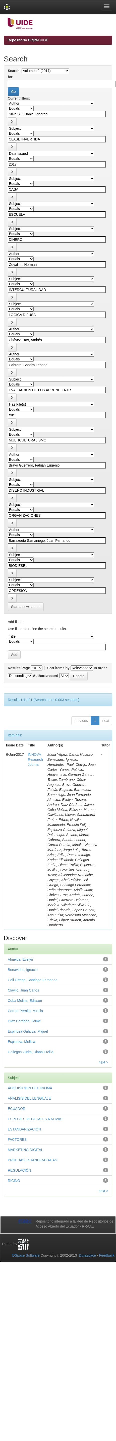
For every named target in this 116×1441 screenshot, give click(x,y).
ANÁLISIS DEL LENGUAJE (29, 1098)
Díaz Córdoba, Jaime (24, 1021)
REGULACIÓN (19, 1170)
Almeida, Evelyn (20, 959)
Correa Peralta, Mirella (25, 1011)
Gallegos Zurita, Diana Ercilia (30, 1052)
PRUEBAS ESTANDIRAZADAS (32, 1160)
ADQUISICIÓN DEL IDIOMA (30, 1088)
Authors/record (45, 676)
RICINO (14, 1181)
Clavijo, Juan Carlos (23, 990)
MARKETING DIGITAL (25, 1150)
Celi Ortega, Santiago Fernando (32, 980)
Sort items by (58, 668)
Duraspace (87, 1255)
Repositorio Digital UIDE (28, 40)
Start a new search (25, 607)
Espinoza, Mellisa (21, 1042)
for (10, 77)
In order (100, 668)
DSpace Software (26, 1255)
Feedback (106, 1255)
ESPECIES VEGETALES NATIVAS (35, 1119)
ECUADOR (16, 1109)
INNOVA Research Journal (35, 759)
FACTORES (17, 1139)
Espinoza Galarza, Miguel (28, 1031)
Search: (14, 71)
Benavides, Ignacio (22, 970)
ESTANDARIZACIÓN (24, 1129)
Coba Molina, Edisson (25, 1001)
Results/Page (19, 668)
